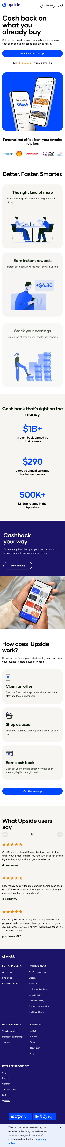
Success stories (9, 1089)
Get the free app (32, 791)
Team (32, 1042)
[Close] (60, 1127)
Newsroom (35, 1048)
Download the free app (32, 53)
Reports (5, 1078)
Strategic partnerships (39, 1006)
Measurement (35, 995)
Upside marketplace (38, 989)
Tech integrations (10, 1031)
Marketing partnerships (12, 1037)
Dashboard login (36, 1012)
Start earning (18, 565)
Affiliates (6, 1042)
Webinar (6, 1083)
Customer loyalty (36, 1000)
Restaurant (34, 983)
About (33, 1031)
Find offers (7, 978)
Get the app (47, 5)
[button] (60, 5)
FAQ (4, 1095)
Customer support (10, 983)
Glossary (6, 1101)
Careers (33, 1036)
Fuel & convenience (37, 972)
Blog (32, 1053)
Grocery (32, 978)
